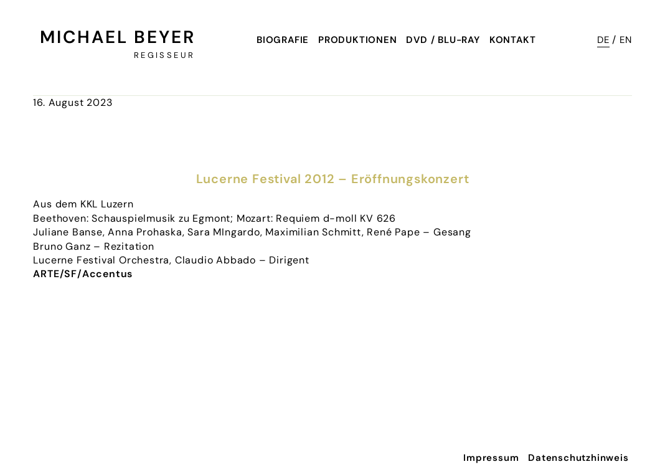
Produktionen (357, 40)
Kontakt (512, 40)
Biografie (283, 40)
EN (626, 40)
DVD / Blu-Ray (442, 40)
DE (603, 40)
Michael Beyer (117, 37)
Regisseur (164, 55)
